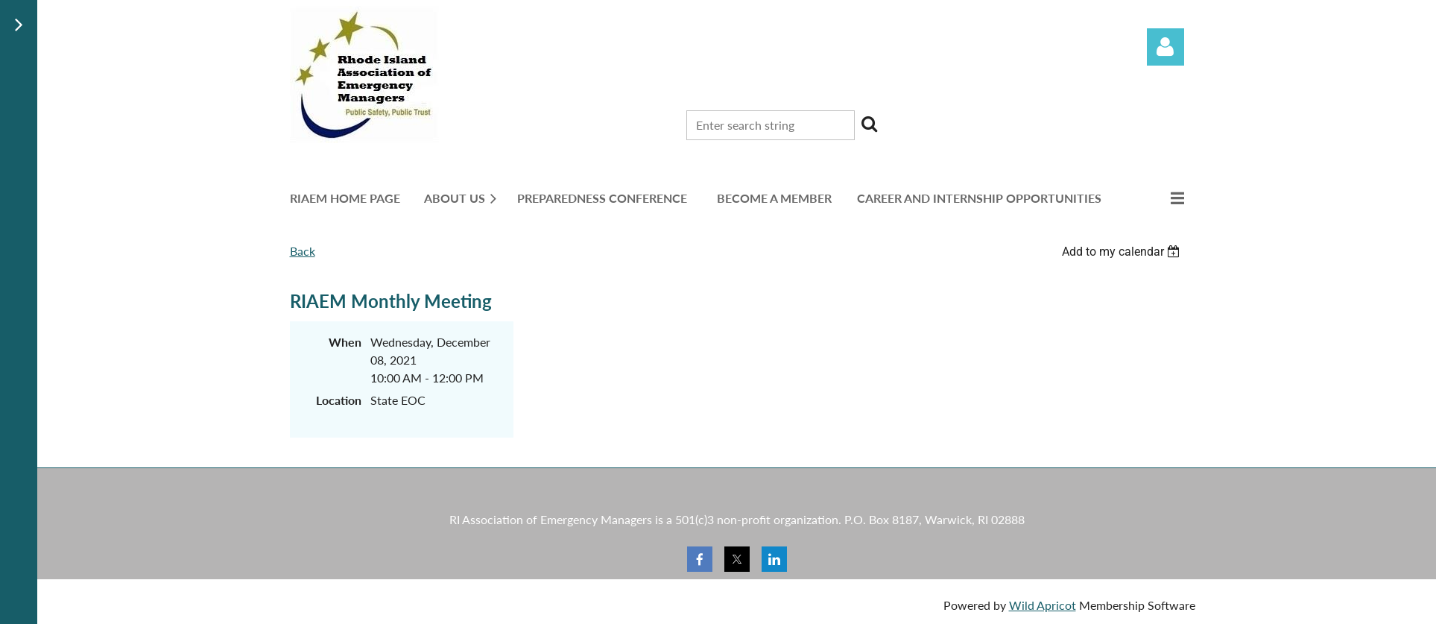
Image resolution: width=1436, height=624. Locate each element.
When (345, 342)
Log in (1165, 47)
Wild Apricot (1042, 605)
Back (302, 251)
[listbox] (1123, 251)
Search (868, 123)
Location (338, 400)
